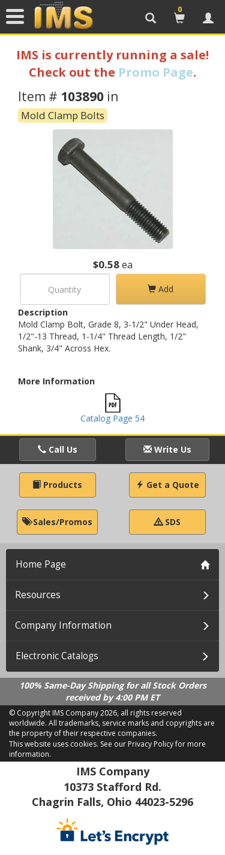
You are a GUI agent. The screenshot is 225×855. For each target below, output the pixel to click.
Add (160, 289)
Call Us (57, 449)
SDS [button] (167, 521)
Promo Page (155, 72)
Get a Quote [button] (167, 484)
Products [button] (57, 484)
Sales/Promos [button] (57, 521)
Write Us (167, 449)
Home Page (41, 564)
